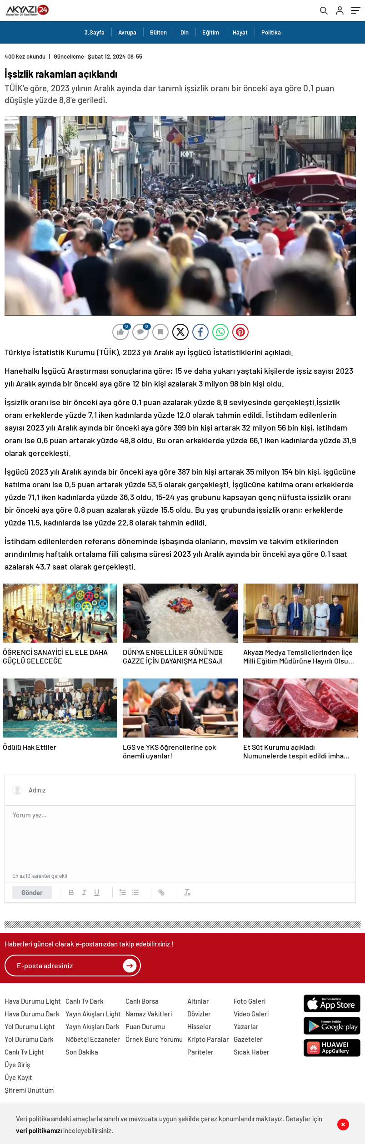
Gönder (32, 892)
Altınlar (198, 1001)
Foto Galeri (249, 1001)
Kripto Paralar (208, 1039)
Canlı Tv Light (24, 1052)
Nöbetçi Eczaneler (92, 1039)
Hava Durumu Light (33, 1001)
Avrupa (127, 32)
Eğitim (210, 32)
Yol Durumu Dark (29, 1039)
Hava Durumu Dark (32, 1014)
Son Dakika (81, 1052)
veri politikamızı (39, 1130)
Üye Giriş (17, 1064)
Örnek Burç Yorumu (154, 1039)
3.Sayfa (95, 32)
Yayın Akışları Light (93, 1014)
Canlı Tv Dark (84, 1001)
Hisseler (199, 1026)
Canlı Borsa (142, 1001)
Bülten (158, 32)
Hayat (240, 32)
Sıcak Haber (252, 1052)
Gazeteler (248, 1039)
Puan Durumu (145, 1026)
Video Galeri (251, 1014)
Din (184, 32)
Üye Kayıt (18, 1077)
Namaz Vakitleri (148, 1014)
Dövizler (199, 1014)
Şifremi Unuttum (29, 1090)
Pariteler (200, 1052)
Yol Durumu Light (30, 1026)
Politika (271, 32)
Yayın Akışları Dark (92, 1026)
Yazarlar (246, 1026)
